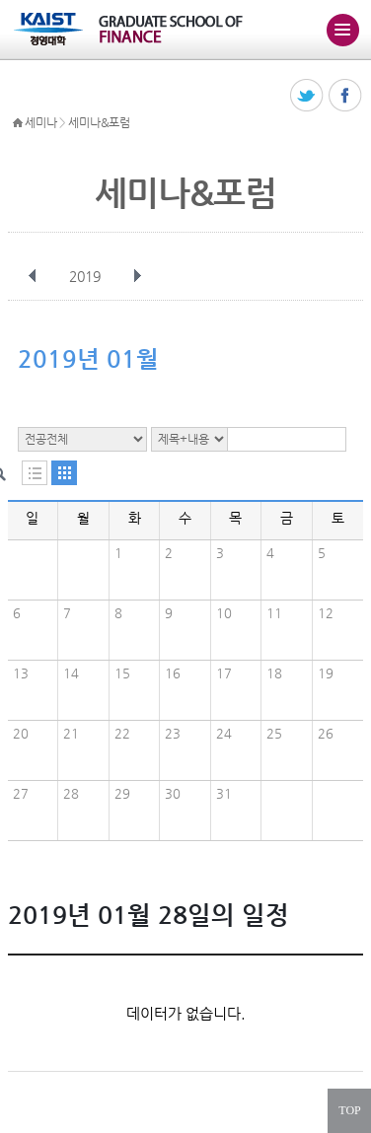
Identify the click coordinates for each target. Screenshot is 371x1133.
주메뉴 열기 (342, 29)
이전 (32, 276)
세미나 (40, 122)
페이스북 (346, 96)
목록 (34, 472)
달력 (64, 472)
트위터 (307, 96)
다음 (137, 276)
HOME (18, 123)
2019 (87, 276)
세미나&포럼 (98, 122)
